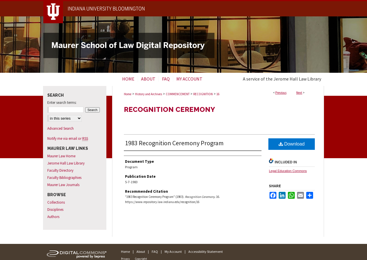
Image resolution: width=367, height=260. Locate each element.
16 (217, 94)
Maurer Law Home (61, 156)
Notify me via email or (67, 138)
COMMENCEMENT (178, 94)
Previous (280, 93)
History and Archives (148, 94)
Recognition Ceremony (169, 109)
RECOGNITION (203, 94)
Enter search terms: (62, 102)
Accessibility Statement (205, 251)
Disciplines (55, 209)
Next (299, 93)
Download (292, 144)
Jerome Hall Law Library (66, 163)
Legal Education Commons (288, 171)
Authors (53, 216)
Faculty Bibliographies (64, 177)
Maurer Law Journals (63, 184)
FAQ (155, 251)
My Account (173, 251)
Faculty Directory (60, 170)
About (140, 251)
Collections (56, 202)
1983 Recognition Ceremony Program (174, 143)
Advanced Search (60, 128)
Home (127, 94)
